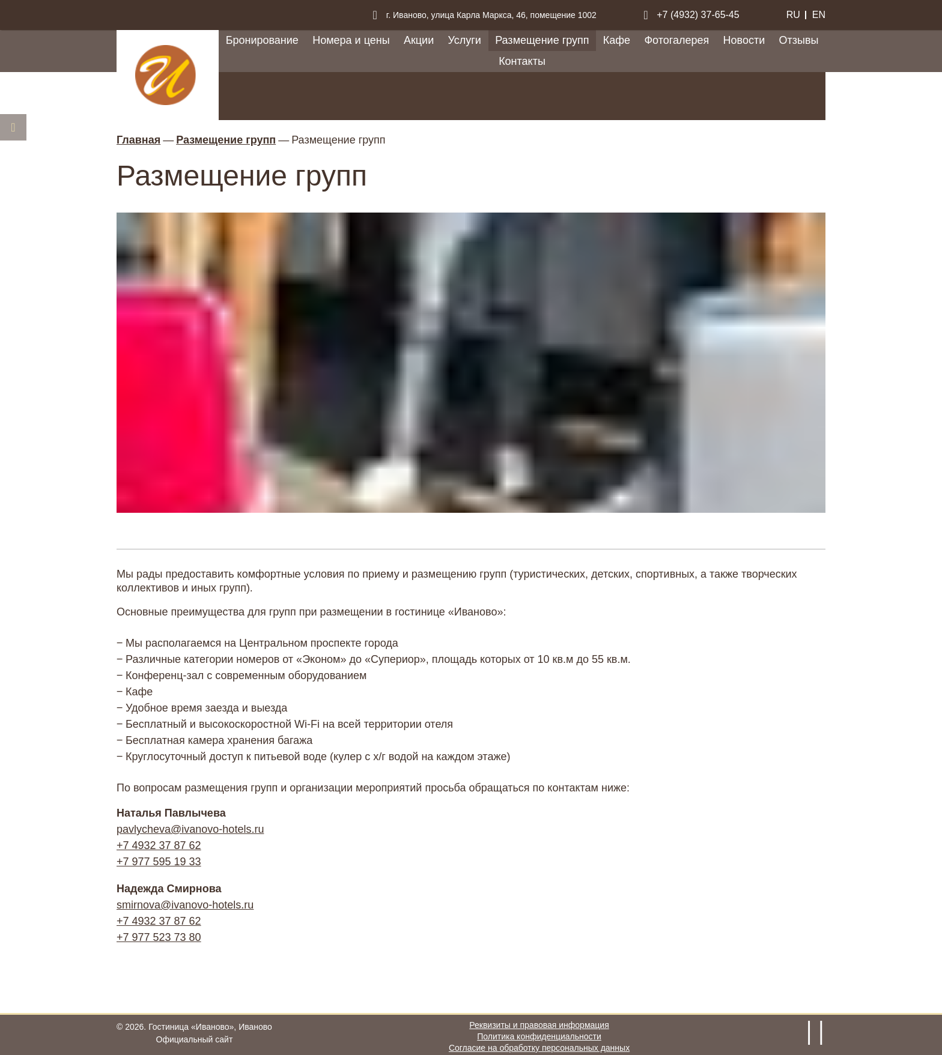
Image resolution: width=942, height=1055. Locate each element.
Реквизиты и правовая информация (539, 1025)
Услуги (464, 40)
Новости (744, 40)
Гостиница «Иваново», (210, 1027)
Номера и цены (350, 40)
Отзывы (798, 40)
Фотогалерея (676, 40)
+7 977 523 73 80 (159, 937)
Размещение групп (542, 40)
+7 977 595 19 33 (159, 862)
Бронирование (262, 40)
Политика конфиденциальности (539, 1036)
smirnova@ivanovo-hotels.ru (185, 905)
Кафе (616, 40)
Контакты (522, 61)
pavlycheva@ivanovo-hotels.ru (190, 829)
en (818, 15)
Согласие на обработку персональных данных (539, 1048)
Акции (419, 40)
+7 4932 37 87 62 (159, 845)
